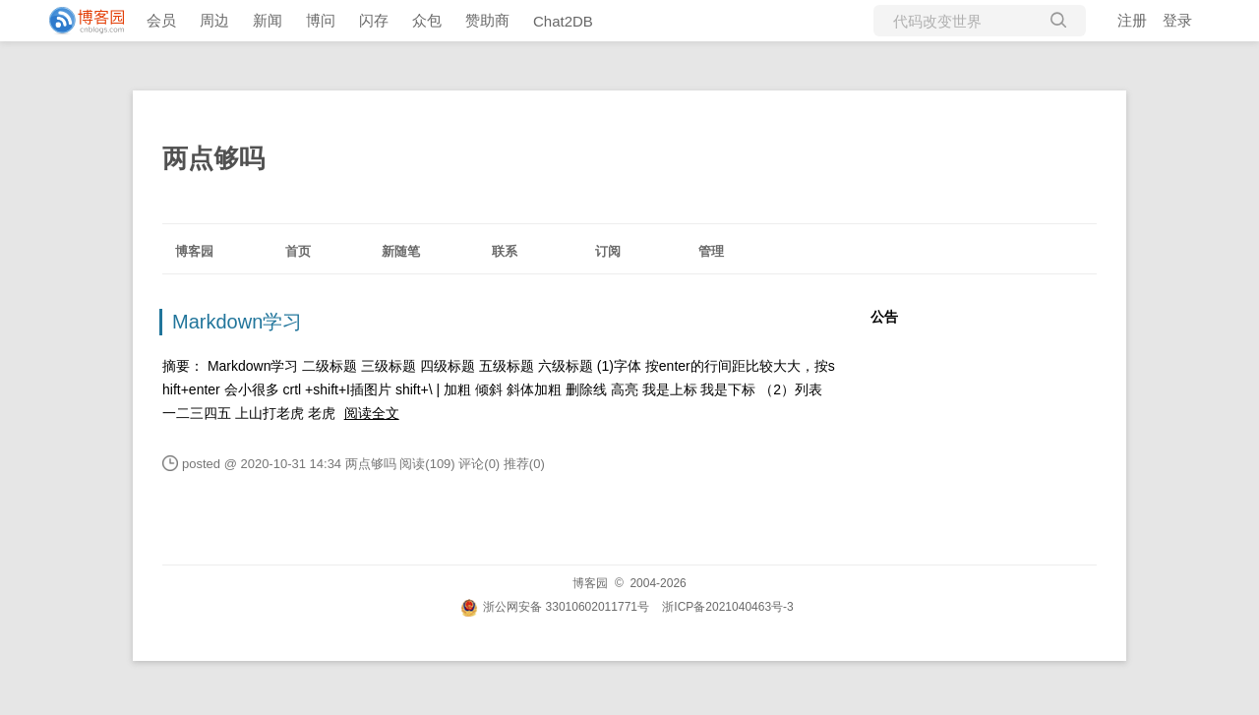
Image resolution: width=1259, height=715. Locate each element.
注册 (1132, 20)
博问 (320, 20)
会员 (161, 20)
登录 (1177, 20)
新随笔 (401, 251)
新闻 (267, 20)
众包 (427, 20)
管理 (711, 251)
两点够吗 (213, 158)
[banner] (78, 20)
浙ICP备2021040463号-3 (727, 607)
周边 (214, 20)
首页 (298, 251)
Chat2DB (563, 21)
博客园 (194, 251)
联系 (504, 251)
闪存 (374, 20)
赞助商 (487, 20)
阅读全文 (371, 413)
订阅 (608, 251)
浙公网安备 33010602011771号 (554, 607)
